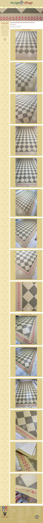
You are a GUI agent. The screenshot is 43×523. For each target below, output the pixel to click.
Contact (11, 515)
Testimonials (28, 506)
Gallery (19, 506)
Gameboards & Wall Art (21, 515)
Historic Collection (13, 24)
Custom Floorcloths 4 (38, 509)
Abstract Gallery (20, 518)
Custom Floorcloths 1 (38, 513)
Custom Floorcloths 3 (38, 510)
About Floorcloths (12, 509)
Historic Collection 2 (21, 509)
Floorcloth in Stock (29, 514)
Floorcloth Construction (13, 510)
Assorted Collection (21, 513)
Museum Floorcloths (38, 514)
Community (11, 518)
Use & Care (11, 514)
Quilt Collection (20, 510)
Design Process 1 (28, 509)
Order (27, 515)
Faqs (10, 513)
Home (10, 506)
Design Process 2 (28, 510)
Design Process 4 (28, 513)
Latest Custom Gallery (38, 506)
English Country (20, 514)
